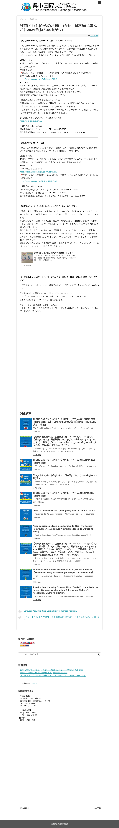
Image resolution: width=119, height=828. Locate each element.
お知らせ (94, 36)
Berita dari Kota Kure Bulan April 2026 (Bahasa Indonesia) (44, 673)
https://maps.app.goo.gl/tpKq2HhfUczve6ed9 (38, 172)
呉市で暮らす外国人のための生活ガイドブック (53, 253)
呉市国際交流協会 (62, 824)
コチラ (34, 683)
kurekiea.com (27, 265)
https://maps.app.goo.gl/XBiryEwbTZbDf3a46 (38, 181)
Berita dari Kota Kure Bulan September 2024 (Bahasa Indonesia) (47, 611)
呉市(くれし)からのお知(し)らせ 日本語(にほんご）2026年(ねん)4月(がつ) (51, 670)
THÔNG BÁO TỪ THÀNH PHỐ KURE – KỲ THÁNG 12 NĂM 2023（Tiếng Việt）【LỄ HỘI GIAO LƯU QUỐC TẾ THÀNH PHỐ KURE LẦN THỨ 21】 (64, 422)
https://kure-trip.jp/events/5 (31, 121)
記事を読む (37, 432)
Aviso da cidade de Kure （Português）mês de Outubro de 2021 (64, 510)
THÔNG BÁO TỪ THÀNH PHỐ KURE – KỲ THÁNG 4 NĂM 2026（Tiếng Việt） (53, 676)
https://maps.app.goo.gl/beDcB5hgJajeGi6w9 (38, 79)
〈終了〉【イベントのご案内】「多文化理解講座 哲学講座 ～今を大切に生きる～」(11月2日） (58, 617)
